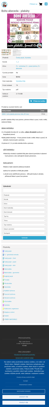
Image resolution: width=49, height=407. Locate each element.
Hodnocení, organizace (11, 309)
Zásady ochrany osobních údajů (25, 377)
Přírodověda (8, 283)
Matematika (7, 269)
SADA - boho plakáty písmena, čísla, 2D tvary (15, 114)
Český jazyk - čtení (10, 258)
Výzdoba (28, 58)
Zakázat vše (23, 397)
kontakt (24, 345)
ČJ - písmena (20, 66)
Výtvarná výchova (9, 298)
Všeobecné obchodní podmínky (24, 355)
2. (18, 62)
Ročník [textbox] (6, 199)
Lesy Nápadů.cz (4, 4)
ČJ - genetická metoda (11, 255)
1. (16, 62)
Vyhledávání (7, 186)
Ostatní (6, 316)
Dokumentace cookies (25, 384)
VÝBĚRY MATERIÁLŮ (10, 319)
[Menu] (46, 3)
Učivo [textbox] (5, 204)
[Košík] (40, 4)
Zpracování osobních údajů (24, 358)
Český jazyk (20, 58)
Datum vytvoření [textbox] (9, 229)
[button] (24, 31)
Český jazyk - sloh (9, 265)
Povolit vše (23, 402)
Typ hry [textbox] (6, 216)
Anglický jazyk (8, 276)
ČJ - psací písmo (31, 66)
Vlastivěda (7, 287)
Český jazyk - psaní (10, 262)
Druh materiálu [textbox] (8, 208)
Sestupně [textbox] (7, 233)
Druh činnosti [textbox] (8, 212)
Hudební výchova (9, 291)
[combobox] (24, 195)
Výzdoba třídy (20, 81)
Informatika (7, 301)
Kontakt (25, 381)
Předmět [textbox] (6, 195)
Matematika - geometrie (11, 272)
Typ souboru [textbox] (8, 225)
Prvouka (6, 280)
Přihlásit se (33, 4)
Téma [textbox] (5, 220)
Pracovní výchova (9, 294)
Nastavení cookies (23, 391)
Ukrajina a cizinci (9, 312)
